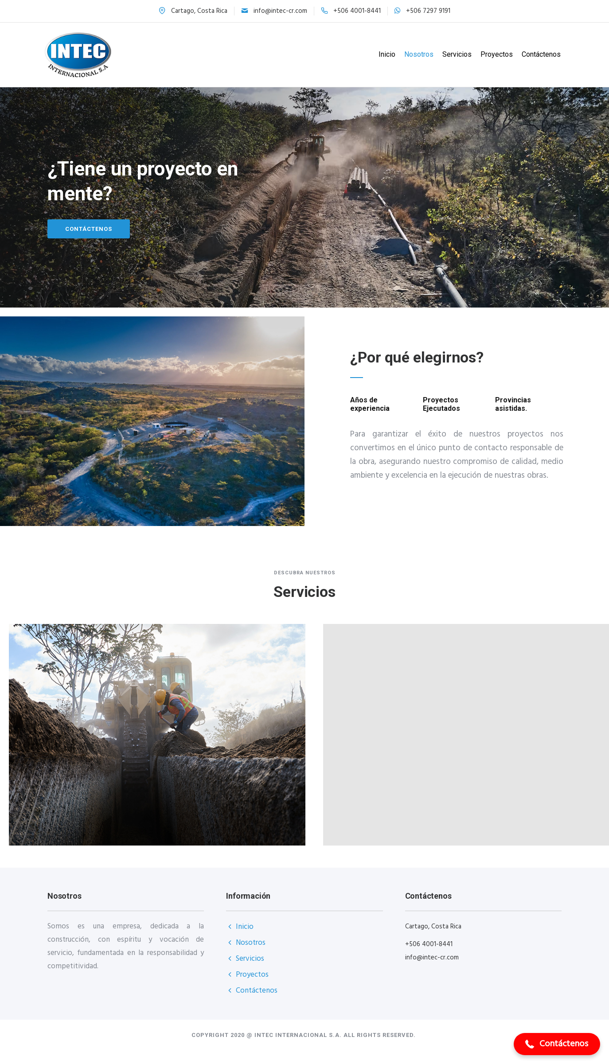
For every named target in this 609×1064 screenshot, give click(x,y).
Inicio (383, 54)
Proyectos (493, 54)
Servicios (453, 54)
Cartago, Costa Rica (199, 11)
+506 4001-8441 (357, 11)
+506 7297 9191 (428, 11)
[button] (557, 1044)
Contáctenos (537, 54)
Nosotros (415, 54)
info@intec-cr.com (280, 11)
